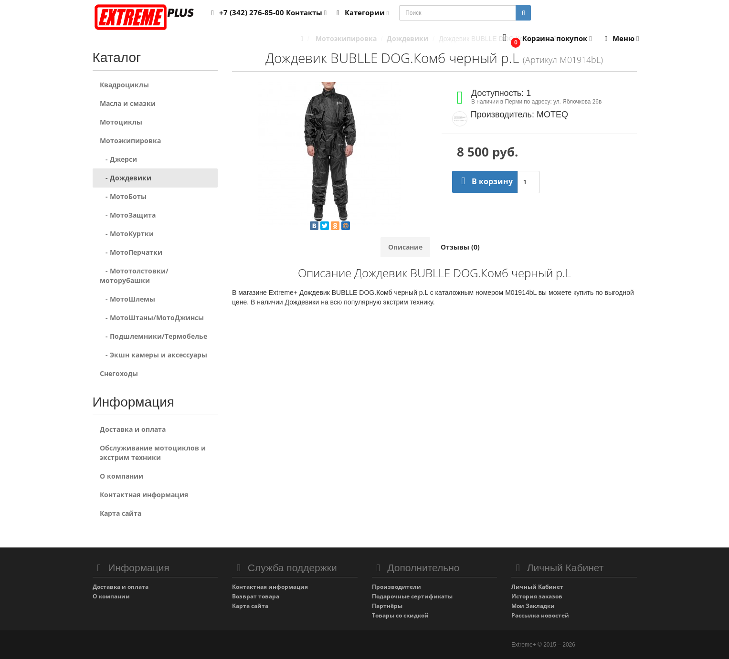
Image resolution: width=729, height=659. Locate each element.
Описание (405, 246)
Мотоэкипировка (130, 140)
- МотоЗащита (128, 215)
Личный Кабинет (537, 587)
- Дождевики (125, 177)
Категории (361, 12)
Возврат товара (255, 596)
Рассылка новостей (540, 615)
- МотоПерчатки (131, 252)
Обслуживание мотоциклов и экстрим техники (153, 452)
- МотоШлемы (127, 298)
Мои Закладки (533, 606)
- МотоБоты (123, 196)
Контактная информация (144, 494)
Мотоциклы (121, 121)
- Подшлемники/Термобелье (153, 336)
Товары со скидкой (400, 615)
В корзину (485, 181)
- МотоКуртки (127, 233)
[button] (545, 39)
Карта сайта (120, 513)
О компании (121, 476)
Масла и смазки (128, 103)
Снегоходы (119, 373)
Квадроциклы (124, 84)
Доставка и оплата (133, 429)
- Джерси (118, 159)
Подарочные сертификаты (412, 596)
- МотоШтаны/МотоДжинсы (152, 317)
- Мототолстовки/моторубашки (134, 275)
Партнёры (387, 606)
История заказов (536, 596)
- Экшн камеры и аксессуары (153, 354)
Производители (396, 587)
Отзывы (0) (460, 246)
